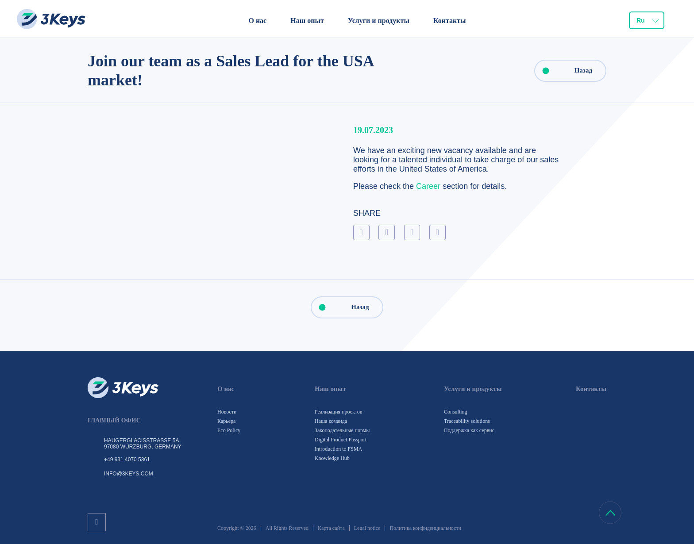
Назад (563, 71)
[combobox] (646, 20)
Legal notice (367, 528)
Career (428, 186)
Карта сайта (331, 528)
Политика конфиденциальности (425, 528)
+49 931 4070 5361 (127, 459)
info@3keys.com (128, 474)
